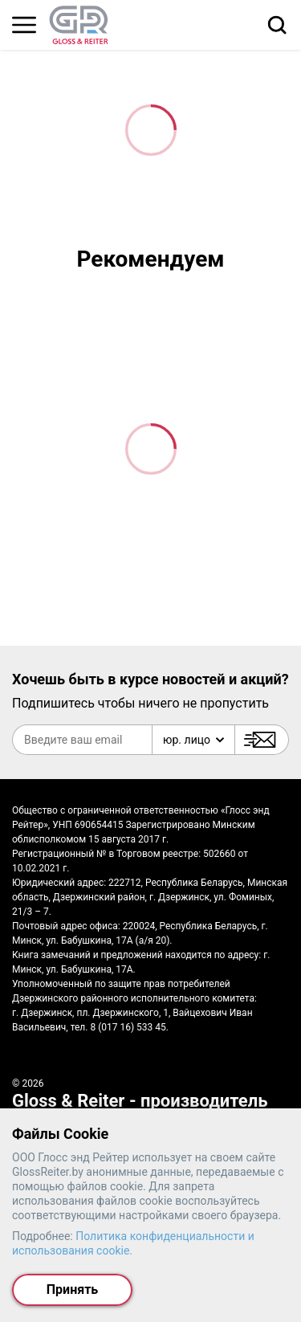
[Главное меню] (24, 25)
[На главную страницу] (78, 25)
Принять (72, 1289)
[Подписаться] (261, 739)
